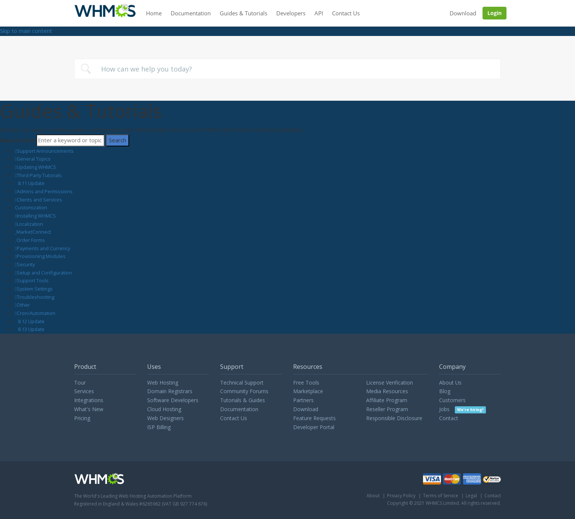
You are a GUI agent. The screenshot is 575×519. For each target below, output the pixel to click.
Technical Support (242, 382)
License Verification (389, 382)
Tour (80, 382)
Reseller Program (387, 409)
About (373, 495)
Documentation (191, 13)
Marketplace (308, 391)
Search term (17, 140)
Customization (31, 207)
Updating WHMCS (36, 167)
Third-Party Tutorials (39, 175)
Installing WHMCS (36, 215)
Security (26, 264)
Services (84, 391)
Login (494, 12)
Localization (30, 224)
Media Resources (387, 391)
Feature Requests (314, 418)
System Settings (35, 288)
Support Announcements (45, 151)
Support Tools (33, 280)
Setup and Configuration (44, 272)
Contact (448, 418)
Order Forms (30, 240)
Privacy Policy (401, 495)
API (318, 13)
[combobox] (287, 69)
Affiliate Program (386, 400)
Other (23, 304)
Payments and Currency (43, 248)
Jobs (462, 409)
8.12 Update (31, 321)
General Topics (34, 158)
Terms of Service (440, 495)
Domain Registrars (169, 391)
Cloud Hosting (164, 409)
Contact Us (346, 13)
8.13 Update (31, 329)
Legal (471, 495)
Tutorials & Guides (242, 400)
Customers (452, 400)
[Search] (70, 140)
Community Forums (244, 391)
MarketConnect (33, 231)
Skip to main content (26, 30)
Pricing (82, 418)
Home (154, 13)
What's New (88, 409)
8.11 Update (31, 183)
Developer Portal (313, 427)
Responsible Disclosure (394, 418)
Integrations (88, 400)
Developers (290, 13)
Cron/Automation (36, 313)
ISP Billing (159, 427)
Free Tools (306, 382)
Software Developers (172, 400)
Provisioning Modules (41, 256)
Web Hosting (162, 382)
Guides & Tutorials (243, 13)
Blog (444, 391)
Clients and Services (39, 199)
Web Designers (165, 418)
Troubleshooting (35, 297)
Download (463, 13)
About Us (450, 382)
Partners (303, 400)
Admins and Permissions (45, 191)
